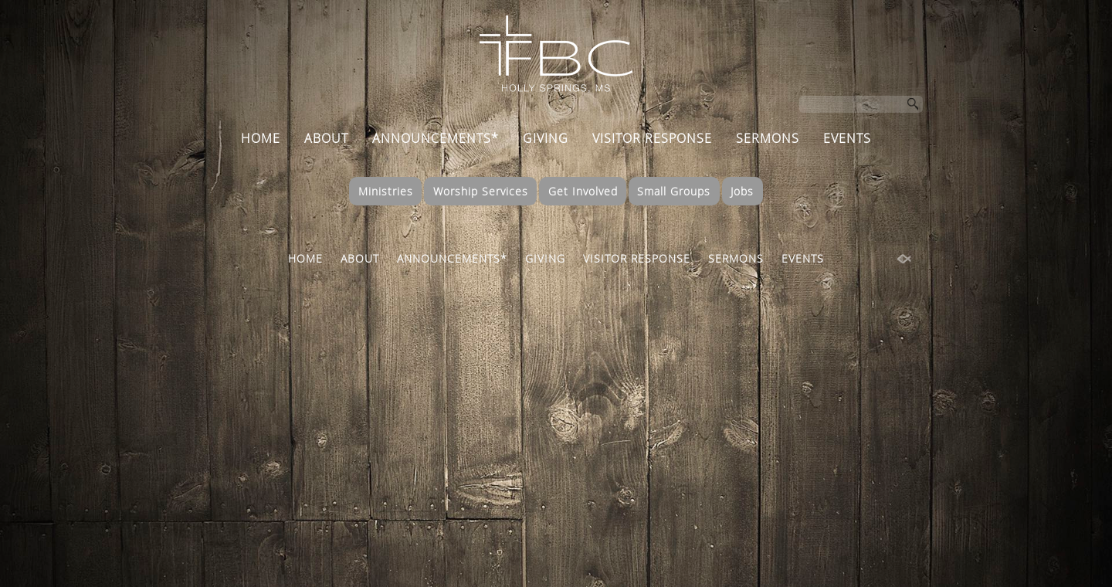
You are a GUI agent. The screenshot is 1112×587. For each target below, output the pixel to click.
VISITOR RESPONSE (652, 138)
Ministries (385, 191)
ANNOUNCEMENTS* (435, 138)
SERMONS (767, 138)
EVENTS (847, 138)
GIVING (545, 138)
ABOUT (326, 138)
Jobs (742, 191)
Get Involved (583, 191)
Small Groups (673, 191)
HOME (260, 138)
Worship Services (480, 191)
